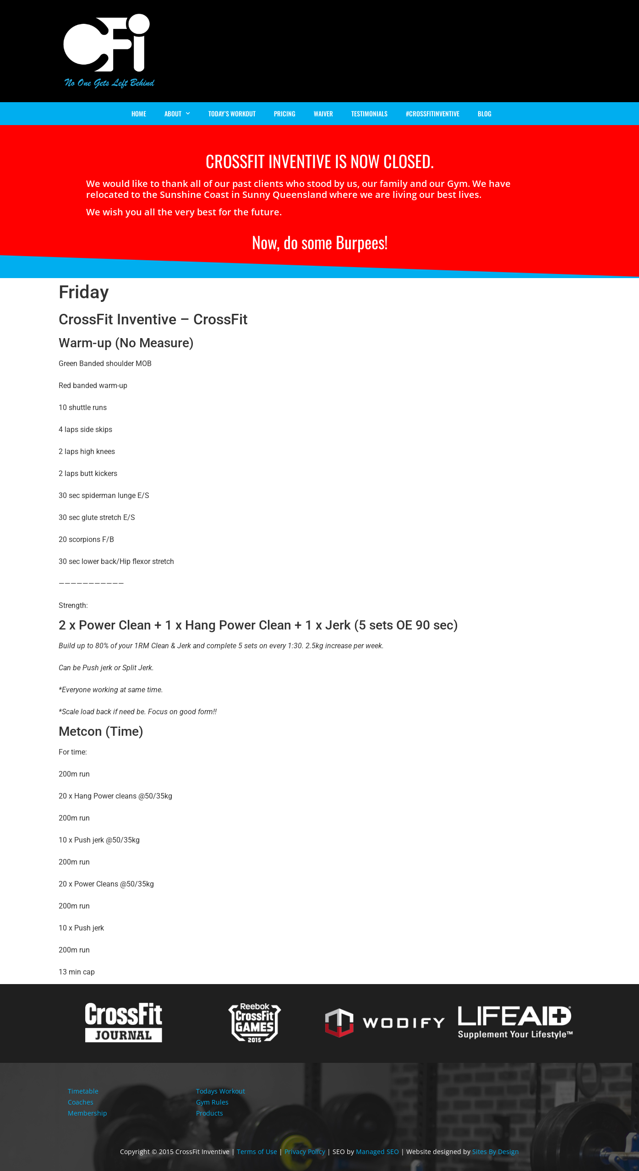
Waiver (323, 113)
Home (138, 113)
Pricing (284, 113)
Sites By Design (495, 1151)
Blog (485, 113)
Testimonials (369, 113)
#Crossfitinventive (432, 113)
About (177, 113)
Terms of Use (257, 1151)
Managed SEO (377, 1151)
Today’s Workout (232, 113)
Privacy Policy (304, 1151)
